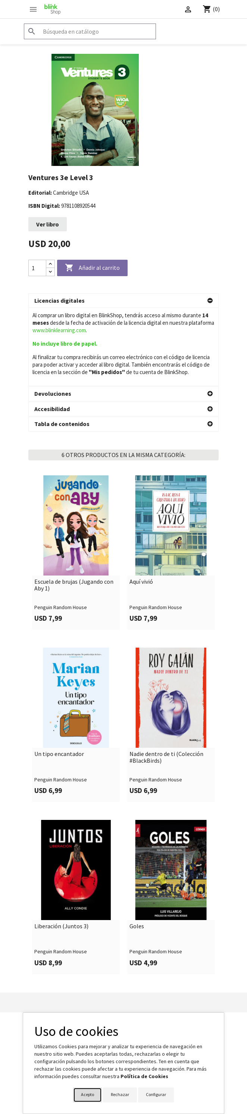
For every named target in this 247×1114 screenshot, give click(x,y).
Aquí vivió (141, 503)
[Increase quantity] (50, 264)
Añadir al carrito (92, 268)
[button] (123, 300)
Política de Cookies (144, 1076)
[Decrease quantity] (50, 272)
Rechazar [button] (120, 1094)
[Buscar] (90, 31)
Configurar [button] (156, 1094)
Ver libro (47, 224)
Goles (136, 848)
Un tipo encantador (59, 676)
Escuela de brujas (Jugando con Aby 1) (73, 506)
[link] (76, 474)
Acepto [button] (87, 1094)
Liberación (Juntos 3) (61, 848)
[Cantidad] (37, 268)
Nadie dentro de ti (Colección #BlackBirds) (166, 679)
